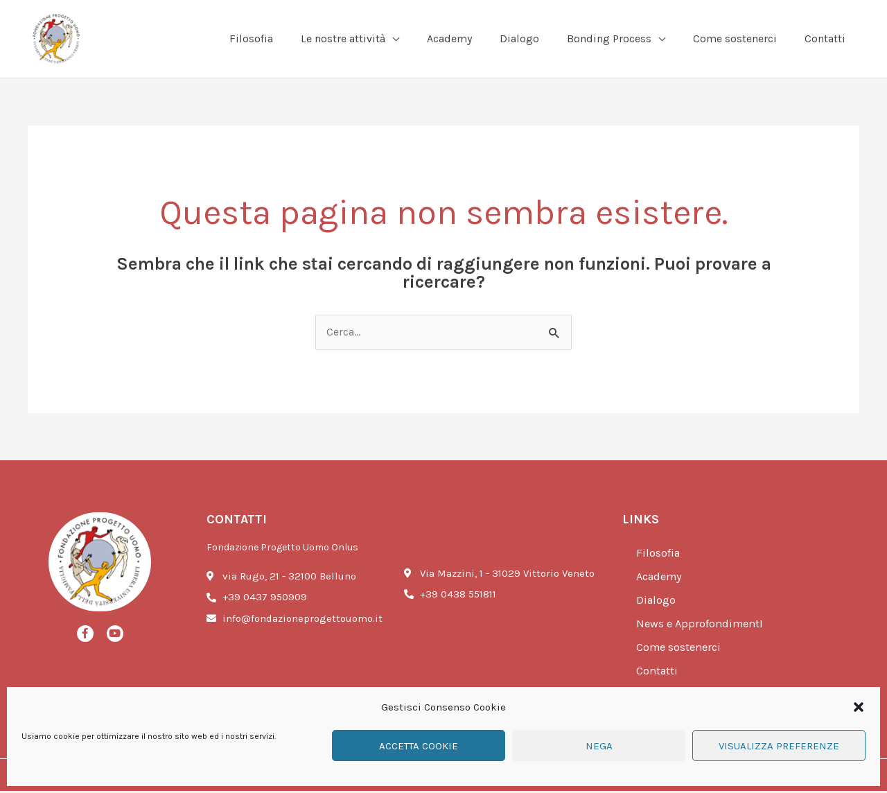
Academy (661, 579)
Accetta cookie (418, 746)
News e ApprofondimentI (702, 626)
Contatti (658, 673)
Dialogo (656, 602)
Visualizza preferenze (779, 746)
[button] (859, 707)
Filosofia (658, 555)
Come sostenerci (680, 649)
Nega (599, 746)
